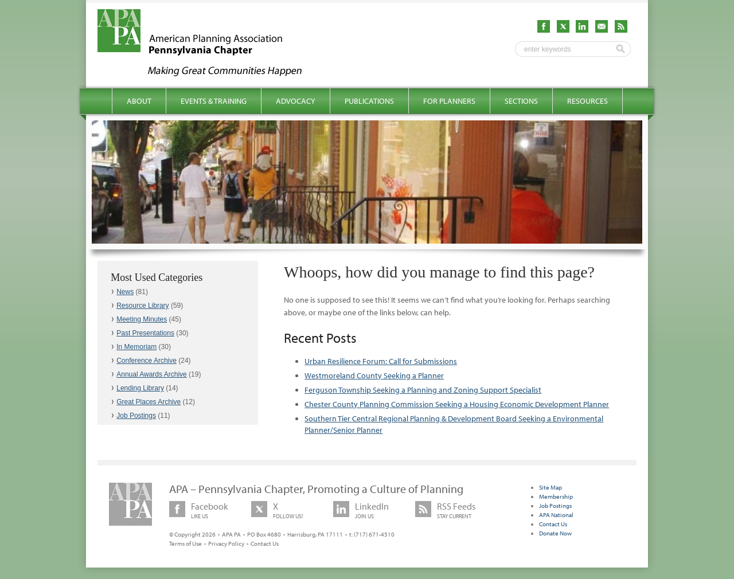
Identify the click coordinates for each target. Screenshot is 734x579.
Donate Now (555, 533)
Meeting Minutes (141, 319)
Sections (521, 101)
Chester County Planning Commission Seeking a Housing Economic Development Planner (456, 404)
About (139, 101)
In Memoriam (136, 347)
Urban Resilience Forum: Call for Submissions (380, 361)
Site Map (550, 487)
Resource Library (142, 306)
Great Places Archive (148, 402)
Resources (587, 101)
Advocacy (295, 101)
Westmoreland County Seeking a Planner (374, 375)
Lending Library (140, 388)
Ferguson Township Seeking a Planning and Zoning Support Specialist (422, 390)
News (125, 292)
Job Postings (136, 416)
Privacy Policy (226, 543)
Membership (556, 496)
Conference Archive (146, 361)
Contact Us (265, 543)
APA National (556, 515)
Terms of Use (185, 543)
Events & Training (214, 101)
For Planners (449, 101)
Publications (369, 101)
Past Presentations (145, 333)
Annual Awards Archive (151, 374)
